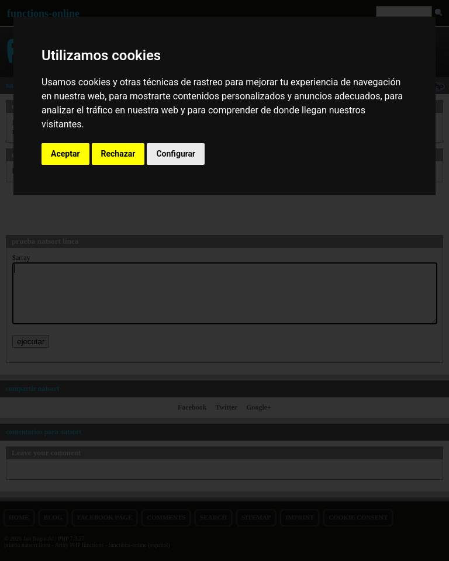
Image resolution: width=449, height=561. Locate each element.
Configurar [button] (175, 153)
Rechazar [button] (118, 153)
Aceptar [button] (65, 153)
